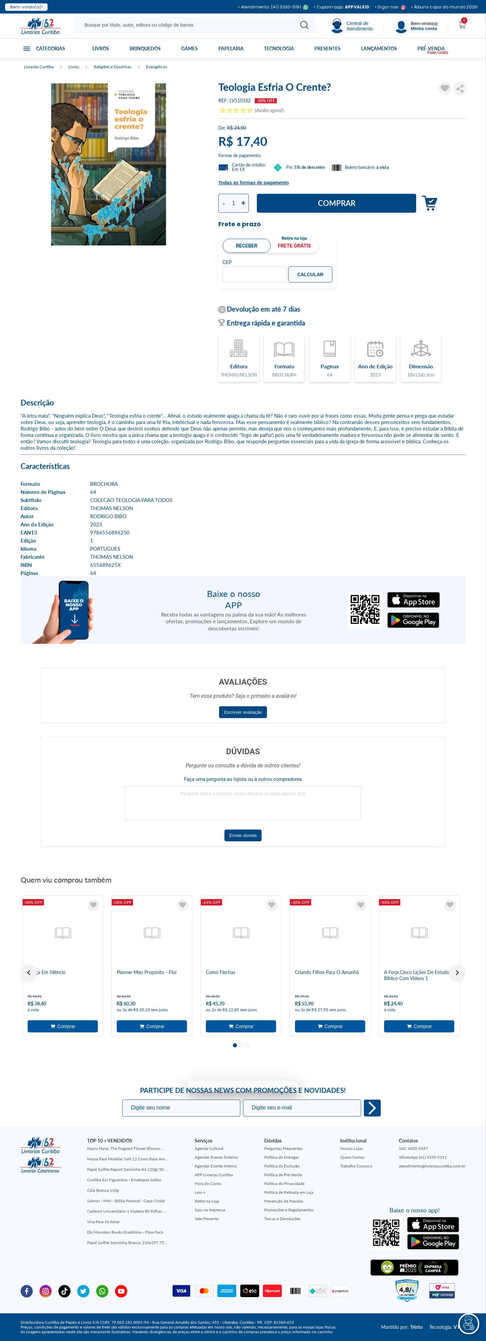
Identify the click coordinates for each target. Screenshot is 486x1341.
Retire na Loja (207, 1201)
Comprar (336, 203)
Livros (100, 48)
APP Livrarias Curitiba (214, 1174)
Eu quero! (372, 1108)
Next (457, 973)
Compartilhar (460, 88)
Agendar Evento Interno (216, 1165)
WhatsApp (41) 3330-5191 (423, 1157)
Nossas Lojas (351, 1148)
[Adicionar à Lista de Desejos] (445, 88)
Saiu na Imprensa (210, 1209)
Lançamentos (379, 48)
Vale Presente (206, 1218)
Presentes (328, 48)
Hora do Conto (208, 1183)
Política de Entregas (281, 1157)
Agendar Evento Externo (216, 1157)
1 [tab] (235, 1045)
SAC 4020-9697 (413, 1148)
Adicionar (427, 203)
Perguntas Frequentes (283, 1148)
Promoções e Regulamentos (289, 1209)
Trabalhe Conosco (356, 1165)
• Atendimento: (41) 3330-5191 (273, 7)
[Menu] (416, 25)
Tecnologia (279, 48)
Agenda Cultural (209, 1148)
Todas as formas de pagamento (253, 182)
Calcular (310, 274)
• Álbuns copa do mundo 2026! (444, 7)
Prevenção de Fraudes (283, 1201)
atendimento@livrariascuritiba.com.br (432, 1165)
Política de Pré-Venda (283, 1174)
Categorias (50, 48)
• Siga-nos (390, 7)
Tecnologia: (447, 1327)
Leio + (200, 1192)
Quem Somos (352, 1157)
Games (189, 48)
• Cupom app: (342, 7)
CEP (227, 262)
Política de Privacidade (284, 1183)
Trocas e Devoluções (282, 1218)
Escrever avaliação (243, 712)
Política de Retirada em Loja (289, 1192)
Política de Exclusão (282, 1165)
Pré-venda (431, 48)
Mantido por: (402, 1327)
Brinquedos (145, 48)
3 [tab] (248, 1045)
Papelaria (231, 48)
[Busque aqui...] (185, 25)
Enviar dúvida (243, 835)
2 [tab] (242, 1045)
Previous (29, 973)
